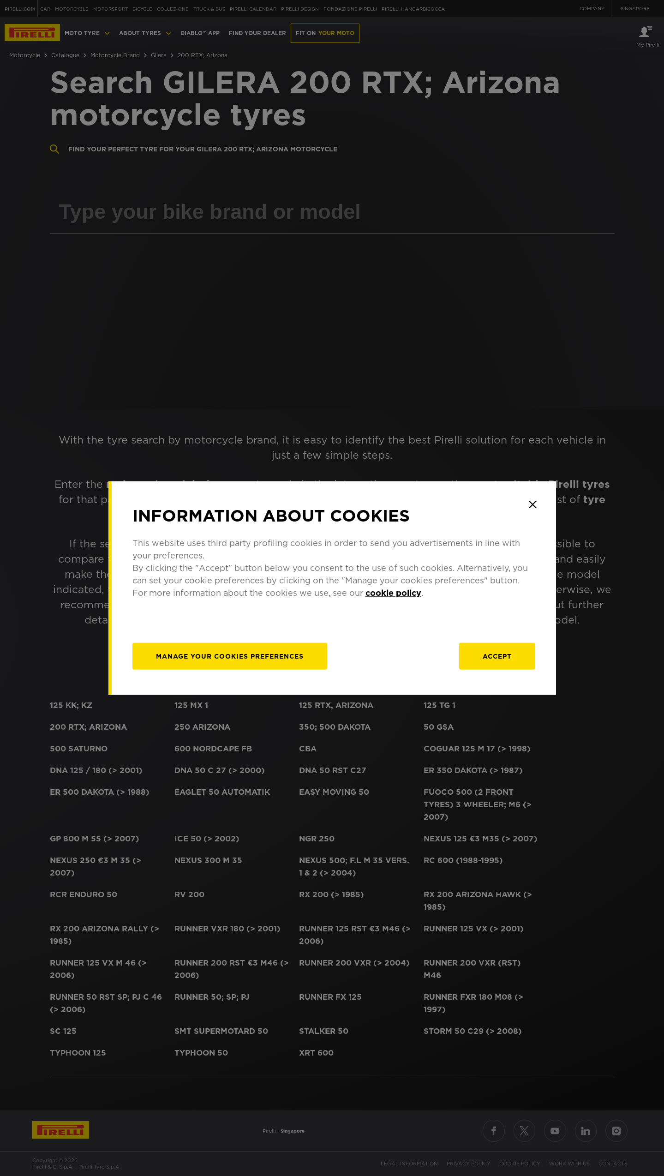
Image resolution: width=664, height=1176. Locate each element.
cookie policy (393, 592)
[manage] (229, 655)
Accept (497, 656)
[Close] (533, 504)
